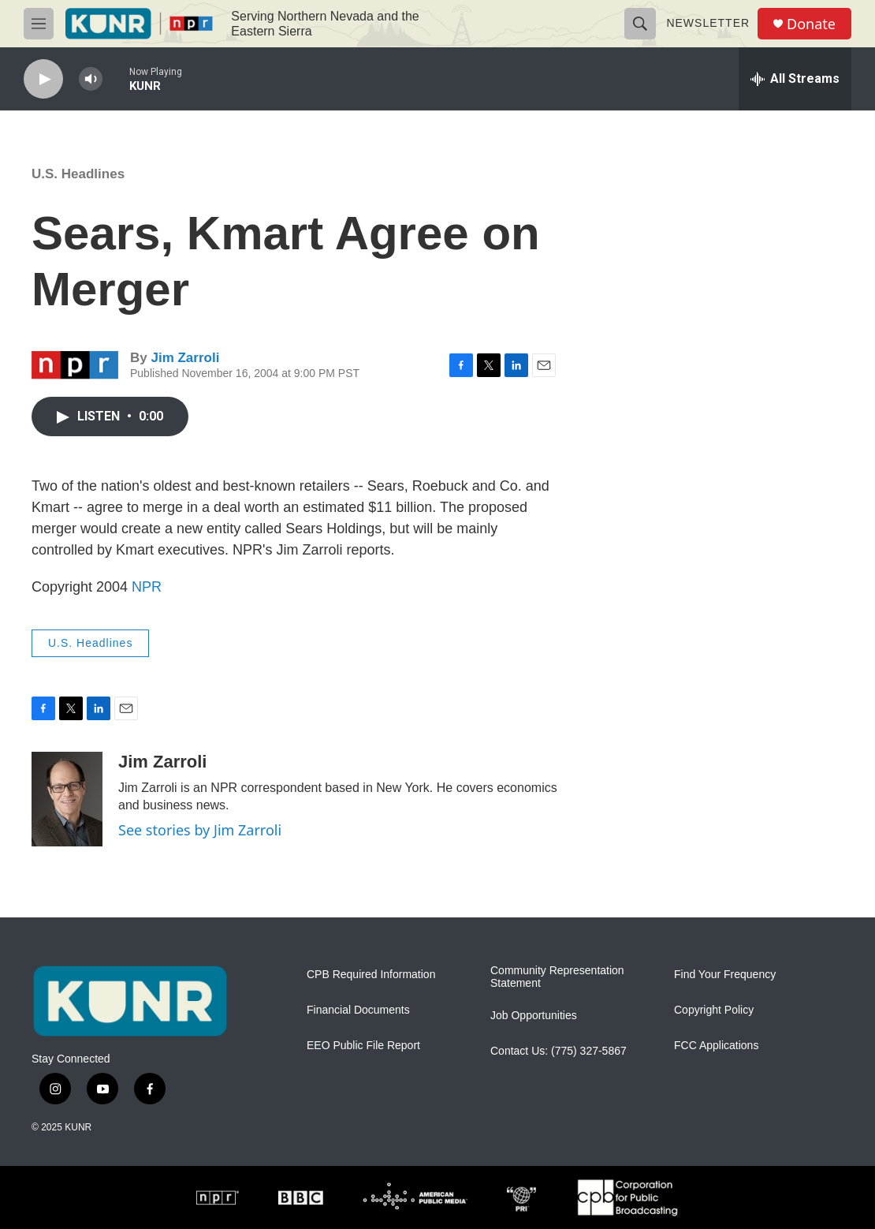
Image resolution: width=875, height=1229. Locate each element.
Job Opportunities (533, 1016)
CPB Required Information (371, 975)
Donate (811, 24)
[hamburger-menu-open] (39, 23)
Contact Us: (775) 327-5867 (558, 1051)
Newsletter (708, 23)
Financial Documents (358, 1010)
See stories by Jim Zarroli (199, 829)
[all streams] (795, 78)
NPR (147, 587)
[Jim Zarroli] (67, 799)
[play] (43, 79)
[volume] (90, 79)
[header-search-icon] (640, 23)
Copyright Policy (714, 1010)
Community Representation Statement (557, 977)
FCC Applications (716, 1046)
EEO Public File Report (363, 1046)
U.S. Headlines (78, 173)
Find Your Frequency (725, 975)
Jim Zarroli (185, 357)
